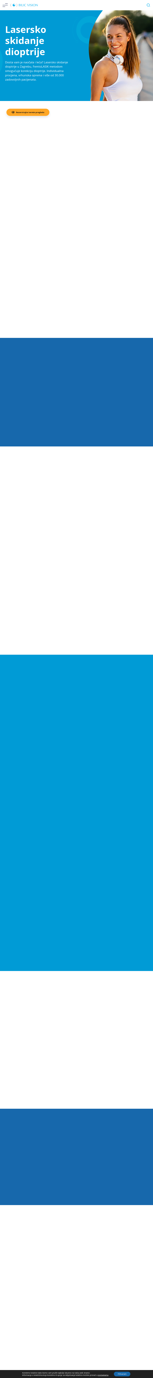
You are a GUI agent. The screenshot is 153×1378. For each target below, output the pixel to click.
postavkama (103, 1375)
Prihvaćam (122, 1374)
